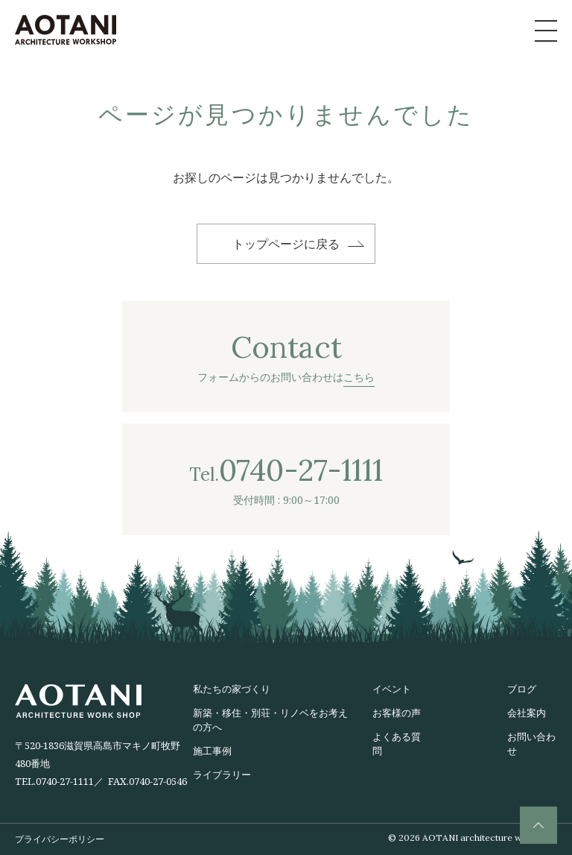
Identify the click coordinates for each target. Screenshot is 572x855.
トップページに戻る (286, 243)
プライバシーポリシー (59, 839)
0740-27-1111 (65, 781)
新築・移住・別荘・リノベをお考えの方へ (270, 719)
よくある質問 (396, 743)
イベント (391, 688)
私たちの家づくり (231, 688)
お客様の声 (396, 712)
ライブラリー (222, 774)
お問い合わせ (531, 743)
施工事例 (212, 750)
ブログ (521, 688)
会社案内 (526, 712)
